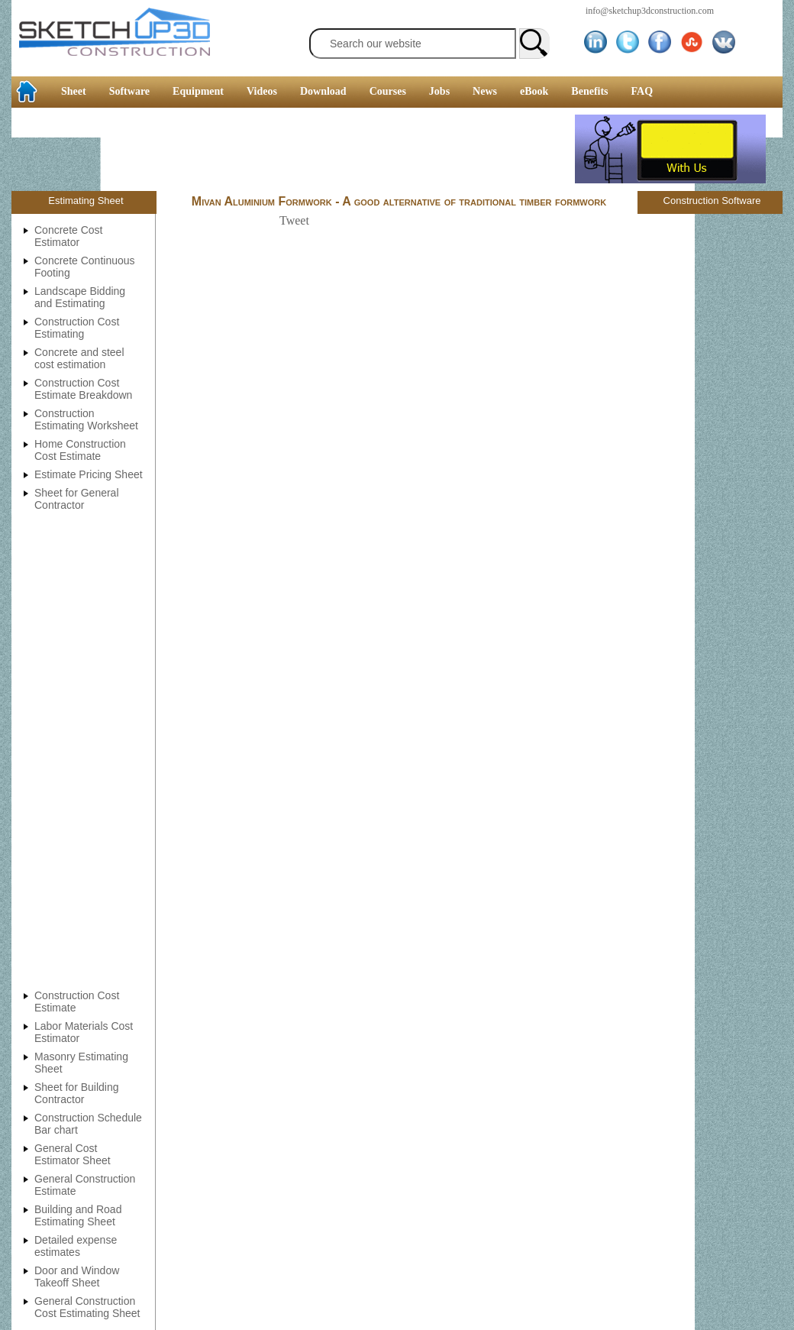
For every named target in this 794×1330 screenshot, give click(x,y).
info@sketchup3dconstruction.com (650, 10)
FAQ (642, 91)
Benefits (589, 91)
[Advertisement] (293, 149)
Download (323, 91)
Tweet (294, 220)
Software (129, 91)
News (485, 91)
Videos (262, 91)
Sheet (73, 91)
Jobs (439, 91)
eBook (534, 91)
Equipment (198, 91)
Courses (388, 91)
